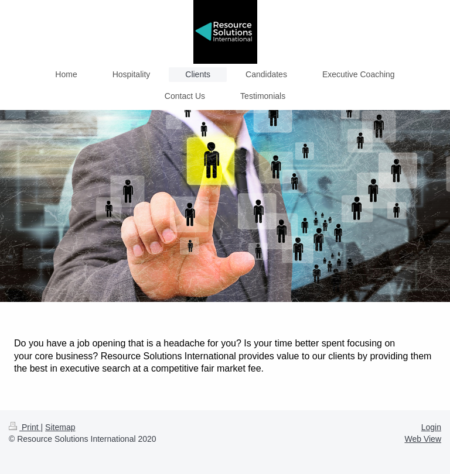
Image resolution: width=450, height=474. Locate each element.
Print (25, 427)
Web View (422, 439)
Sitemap (60, 427)
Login (431, 427)
